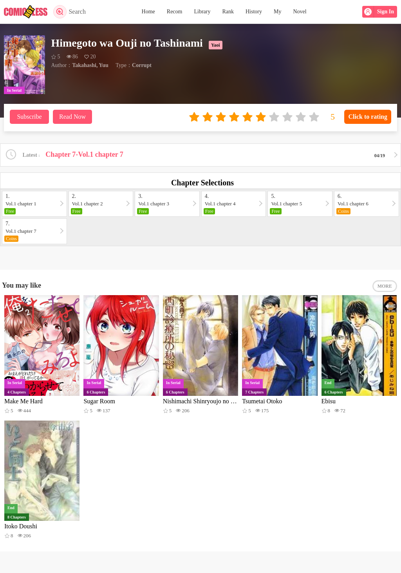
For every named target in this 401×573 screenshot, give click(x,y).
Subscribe (29, 116)
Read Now (72, 116)
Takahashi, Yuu (90, 65)
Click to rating (367, 116)
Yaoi (215, 45)
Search (69, 11)
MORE (385, 286)
